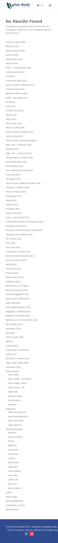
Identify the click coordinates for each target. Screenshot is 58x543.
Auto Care (12, 483)
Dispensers (11, 408)
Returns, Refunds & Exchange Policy (42, 530)
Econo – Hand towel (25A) (17, 217)
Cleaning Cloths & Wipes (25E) (19, 234)
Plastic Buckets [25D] (15, 50)
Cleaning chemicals (14, 429)
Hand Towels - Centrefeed (19, 379)
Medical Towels (15, 396)
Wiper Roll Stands (15, 420)
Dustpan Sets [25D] (14, 110)
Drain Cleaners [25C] (15, 277)
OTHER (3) (10, 102)
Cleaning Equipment (14, 501)
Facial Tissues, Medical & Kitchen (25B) (23, 183)
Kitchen (11, 441)
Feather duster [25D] (15, 72)
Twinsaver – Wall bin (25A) (17, 187)
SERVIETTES (11, 354)
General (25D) (12, 345)
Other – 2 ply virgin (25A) (17, 97)
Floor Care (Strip (13, 247)
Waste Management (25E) (17, 294)
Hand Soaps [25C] (14, 196)
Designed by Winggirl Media (44, 526)
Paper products (12, 371)
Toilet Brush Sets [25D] (16, 80)
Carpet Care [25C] (14, 213)
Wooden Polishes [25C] (16, 260)
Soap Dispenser (15, 425)
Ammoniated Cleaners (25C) (18, 307)
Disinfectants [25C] (14, 166)
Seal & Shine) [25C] (14, 136)
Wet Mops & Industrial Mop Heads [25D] (24, 230)
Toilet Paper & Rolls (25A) (17, 350)
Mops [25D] (11, 200)
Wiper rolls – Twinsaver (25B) (19, 144)
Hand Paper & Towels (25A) (18, 251)
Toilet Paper (13, 374)
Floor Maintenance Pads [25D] (19, 170)
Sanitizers (12, 432)
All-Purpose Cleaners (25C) (17, 358)
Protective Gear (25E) (15, 89)
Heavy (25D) (11, 114)
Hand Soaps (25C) (14, 123)
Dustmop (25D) (13, 174)
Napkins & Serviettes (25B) (18, 315)
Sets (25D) (10, 243)
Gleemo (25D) (12, 46)
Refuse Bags (11, 496)
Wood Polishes (14, 488)
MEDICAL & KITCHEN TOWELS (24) (22, 320)
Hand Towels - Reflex (17, 383)
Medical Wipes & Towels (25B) (19, 157)
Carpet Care (13, 479)
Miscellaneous (12, 509)
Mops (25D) (11, 119)
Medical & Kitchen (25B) (16, 93)
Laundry (11, 458)
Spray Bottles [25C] (14, 324)
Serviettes (12, 404)
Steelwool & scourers (15, 505)
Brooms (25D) (12, 273)
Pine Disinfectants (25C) (16, 161)
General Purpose (15, 437)
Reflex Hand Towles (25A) (17, 298)
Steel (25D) (11, 106)
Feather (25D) (12, 204)
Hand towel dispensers (18, 416)
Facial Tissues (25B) (15, 337)
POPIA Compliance (15, 530)
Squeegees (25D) (13, 179)
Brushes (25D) (12, 149)
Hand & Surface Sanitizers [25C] (20, 84)
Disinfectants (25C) (14, 59)
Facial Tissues (12, 63)
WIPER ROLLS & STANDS (17, 285)
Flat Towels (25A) (13, 238)
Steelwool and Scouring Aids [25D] (21, 140)
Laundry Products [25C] (16, 226)
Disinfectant (13, 462)
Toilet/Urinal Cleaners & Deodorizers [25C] (25, 221)
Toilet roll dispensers (17, 412)
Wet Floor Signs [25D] (15, 42)
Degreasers (13, 466)
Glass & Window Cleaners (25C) (20, 132)
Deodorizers (13, 449)
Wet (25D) (10, 333)
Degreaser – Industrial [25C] (18, 311)
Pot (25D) (10, 76)
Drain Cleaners (14, 471)
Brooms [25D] (12, 55)
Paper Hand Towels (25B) (17, 362)
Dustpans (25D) (13, 208)
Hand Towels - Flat (16, 387)
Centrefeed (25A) (13, 268)
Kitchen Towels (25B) (15, 127)
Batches (9, 341)
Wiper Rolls (13, 391)
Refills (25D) (11, 264)
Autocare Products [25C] (17, 290)
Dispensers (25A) (13, 367)
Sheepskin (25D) (13, 281)
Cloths (8, 492)
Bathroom (12, 445)
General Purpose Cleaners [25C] (20, 255)
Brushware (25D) (13, 328)
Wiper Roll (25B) (13, 303)
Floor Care (12, 475)
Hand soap (12, 454)
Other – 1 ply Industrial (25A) (18, 67)
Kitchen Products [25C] (16, 191)
